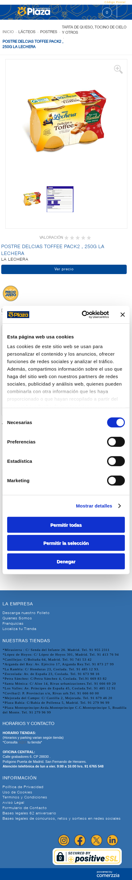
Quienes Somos (17, 618)
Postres (48, 32)
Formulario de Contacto (24, 808)
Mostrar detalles (94, 505)
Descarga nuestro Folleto (26, 613)
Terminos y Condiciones (24, 797)
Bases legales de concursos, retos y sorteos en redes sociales (61, 819)
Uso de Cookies (17, 792)
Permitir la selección (66, 543)
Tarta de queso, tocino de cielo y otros (94, 30)
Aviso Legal (13, 803)
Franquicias (13, 624)
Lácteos (26, 32)
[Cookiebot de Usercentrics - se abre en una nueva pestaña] (82, 315)
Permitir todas (66, 524)
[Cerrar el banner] (122, 314)
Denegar (66, 561)
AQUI (23, 742)
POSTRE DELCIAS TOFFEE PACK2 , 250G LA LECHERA (32, 44)
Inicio (8, 32)
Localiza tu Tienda (19, 629)
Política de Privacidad (23, 787)
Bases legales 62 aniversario (29, 813)
